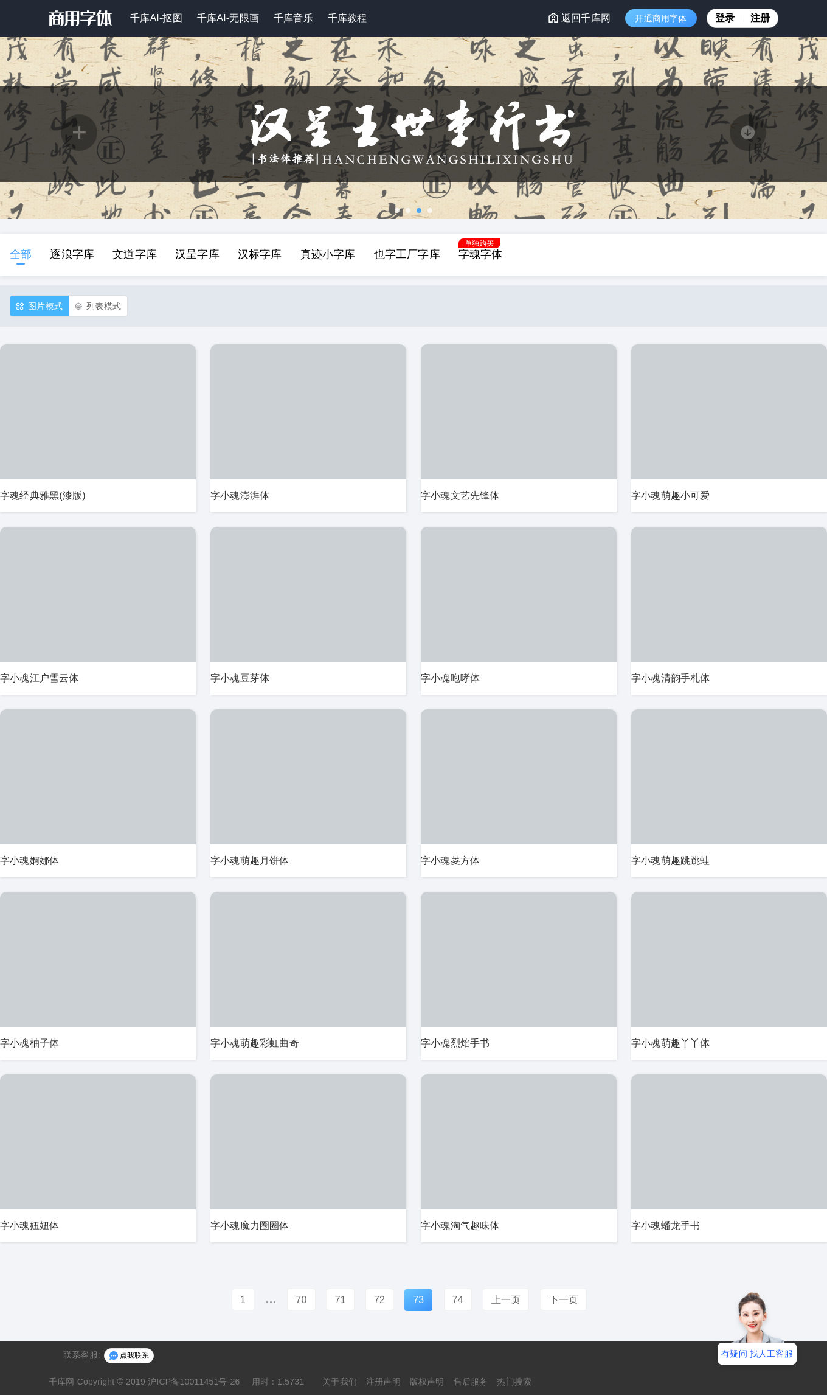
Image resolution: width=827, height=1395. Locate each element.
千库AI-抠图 (156, 18)
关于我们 (339, 1381)
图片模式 (39, 306)
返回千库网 (579, 17)
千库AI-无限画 (228, 18)
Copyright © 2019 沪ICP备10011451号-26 (158, 1381)
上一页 (506, 1300)
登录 (728, 18)
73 (418, 1300)
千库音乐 (293, 18)
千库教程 (347, 18)
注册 (760, 18)
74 (457, 1300)
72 (379, 1300)
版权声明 (427, 1381)
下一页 (564, 1300)
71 (340, 1300)
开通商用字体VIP (661, 20)
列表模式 (98, 306)
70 (301, 1300)
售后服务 (471, 1381)
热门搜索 (514, 1381)
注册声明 (383, 1381)
